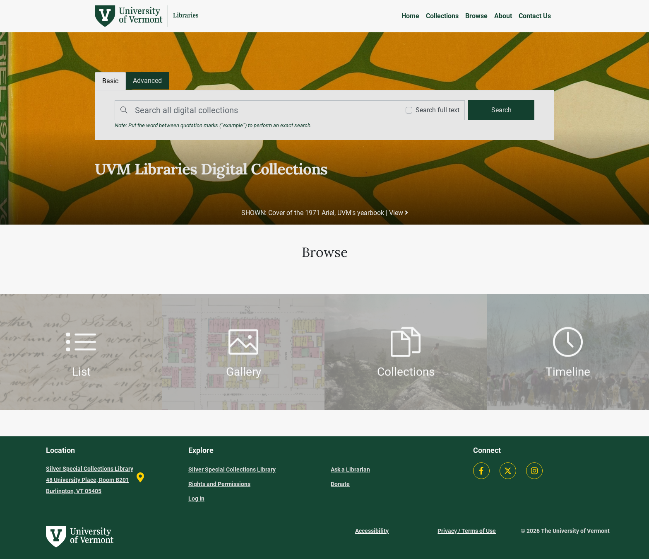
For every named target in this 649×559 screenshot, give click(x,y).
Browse (476, 16)
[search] (501, 110)
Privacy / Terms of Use (466, 531)
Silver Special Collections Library (232, 469)
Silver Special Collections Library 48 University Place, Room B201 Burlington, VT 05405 (89, 479)
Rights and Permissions (219, 484)
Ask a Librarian (350, 469)
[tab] (147, 81)
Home (410, 16)
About (503, 16)
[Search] (255, 110)
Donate (340, 484)
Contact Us (535, 16)
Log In (196, 498)
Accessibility (372, 531)
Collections (442, 16)
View (398, 213)
